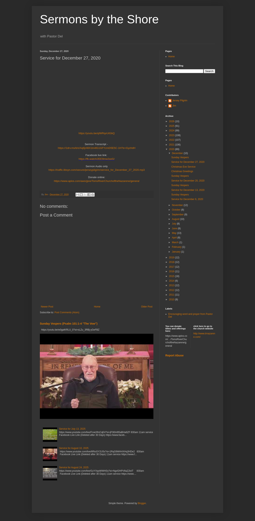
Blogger (142, 503)
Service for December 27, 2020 (187, 162)
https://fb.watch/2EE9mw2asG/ (97, 158)
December (178, 153)
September (178, 214)
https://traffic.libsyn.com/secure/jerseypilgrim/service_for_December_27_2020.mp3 (97, 169)
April (174, 237)
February (177, 247)
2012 (172, 290)
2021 (172, 144)
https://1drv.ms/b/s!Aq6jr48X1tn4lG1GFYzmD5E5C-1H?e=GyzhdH (96, 147)
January (176, 251)
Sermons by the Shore (99, 19)
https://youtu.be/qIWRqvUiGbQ (96, 133)
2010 (172, 299)
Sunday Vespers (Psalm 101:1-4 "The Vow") (68, 323)
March (175, 242)
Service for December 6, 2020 (187, 199)
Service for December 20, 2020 (187, 180)
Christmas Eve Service (183, 166)
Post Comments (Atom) (66, 312)
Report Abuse (174, 355)
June (175, 228)
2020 (172, 149)
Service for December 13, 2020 (187, 190)
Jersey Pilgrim (179, 100)
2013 (172, 285)
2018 (172, 262)
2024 (172, 130)
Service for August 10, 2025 (73, 448)
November (178, 205)
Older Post (146, 306)
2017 (172, 266)
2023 (172, 135)
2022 (172, 140)
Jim (174, 105)
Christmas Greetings (182, 171)
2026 (172, 121)
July (174, 223)
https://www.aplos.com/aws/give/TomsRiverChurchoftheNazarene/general (96, 181)
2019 (172, 257)
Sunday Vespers (180, 157)
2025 (172, 126)
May (174, 233)
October (176, 209)
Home (97, 306)
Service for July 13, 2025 (72, 428)
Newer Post (47, 306)
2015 (172, 276)
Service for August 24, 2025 (73, 467)
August (176, 219)
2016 (172, 271)
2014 (172, 280)
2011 (172, 294)
